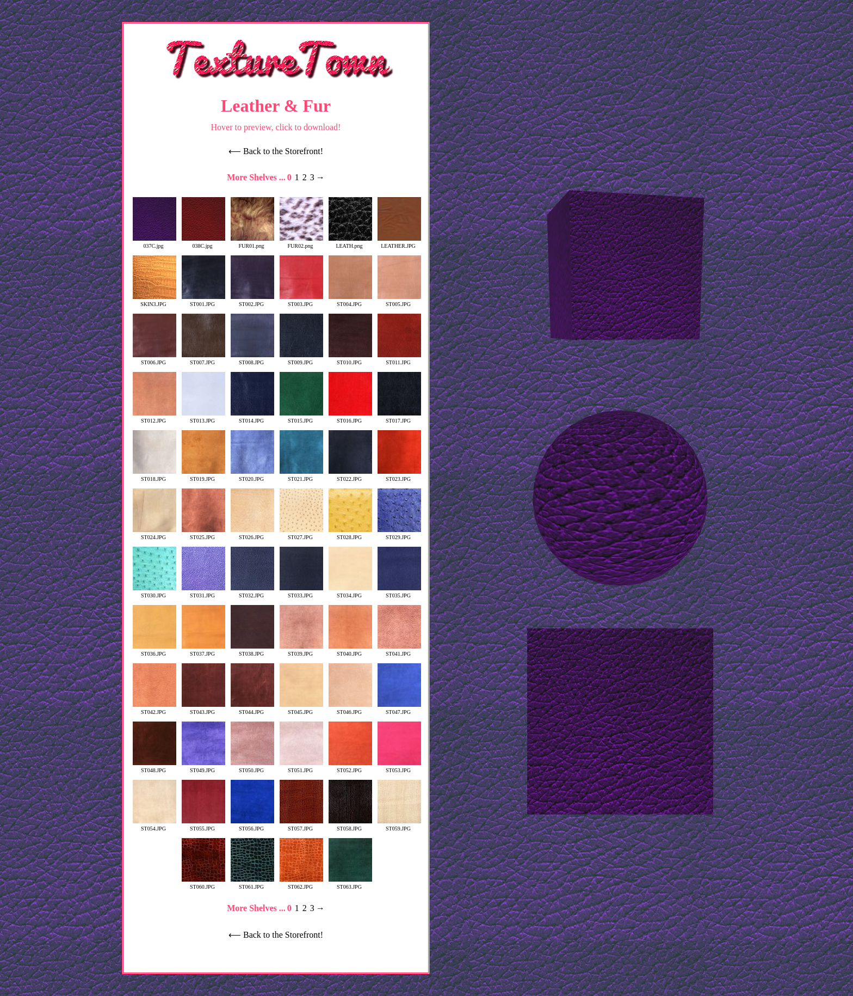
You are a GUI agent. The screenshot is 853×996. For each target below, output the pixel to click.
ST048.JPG (154, 767)
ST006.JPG (154, 359)
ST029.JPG (399, 534)
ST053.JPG (399, 767)
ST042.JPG (154, 709)
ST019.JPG (203, 476)
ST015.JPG (301, 418)
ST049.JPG (203, 767)
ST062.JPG (301, 884)
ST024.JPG (154, 534)
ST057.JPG (301, 826)
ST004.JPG (350, 301)
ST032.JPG (252, 592)
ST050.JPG (252, 767)
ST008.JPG (252, 359)
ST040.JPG (350, 651)
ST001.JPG (203, 301)
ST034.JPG (350, 592)
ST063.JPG (350, 884)
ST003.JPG (301, 301)
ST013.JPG (203, 418)
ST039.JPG (301, 651)
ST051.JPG (301, 767)
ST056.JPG (252, 826)
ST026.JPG (252, 534)
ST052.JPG (350, 767)
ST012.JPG (154, 418)
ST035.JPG (399, 592)
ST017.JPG (399, 418)
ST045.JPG (301, 709)
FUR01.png (252, 243)
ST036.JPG (154, 651)
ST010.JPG (350, 359)
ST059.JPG (399, 826)
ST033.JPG (301, 592)
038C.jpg (203, 243)
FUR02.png (301, 243)
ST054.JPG (154, 826)
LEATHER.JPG (399, 243)
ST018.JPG (154, 476)
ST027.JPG (301, 534)
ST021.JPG (301, 476)
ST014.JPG (252, 418)
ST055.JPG (203, 826)
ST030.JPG (154, 592)
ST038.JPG (252, 651)
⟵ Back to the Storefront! (275, 151)
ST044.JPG (252, 709)
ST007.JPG (203, 359)
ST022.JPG (350, 476)
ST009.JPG (301, 359)
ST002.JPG (252, 301)
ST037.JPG (203, 651)
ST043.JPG (203, 709)
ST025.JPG (203, 534)
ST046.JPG (350, 709)
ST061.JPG (252, 884)
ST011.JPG (399, 359)
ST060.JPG (203, 884)
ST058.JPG (350, 826)
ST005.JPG (399, 301)
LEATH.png (350, 243)
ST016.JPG (350, 418)
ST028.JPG (350, 534)
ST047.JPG (399, 709)
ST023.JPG (399, 476)
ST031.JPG (203, 592)
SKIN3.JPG (154, 301)
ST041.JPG (399, 651)
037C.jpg (154, 243)
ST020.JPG (252, 476)
